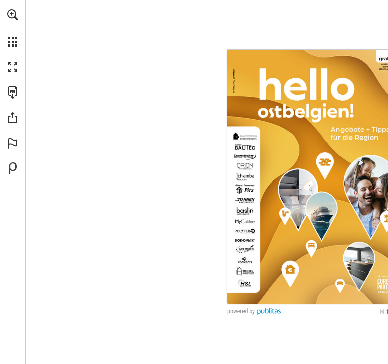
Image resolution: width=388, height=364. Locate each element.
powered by (241, 311)
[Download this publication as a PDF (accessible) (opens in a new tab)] (12, 92)
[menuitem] (12, 27)
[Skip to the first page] (382, 311)
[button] (12, 14)
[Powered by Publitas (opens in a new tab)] (12, 168)
